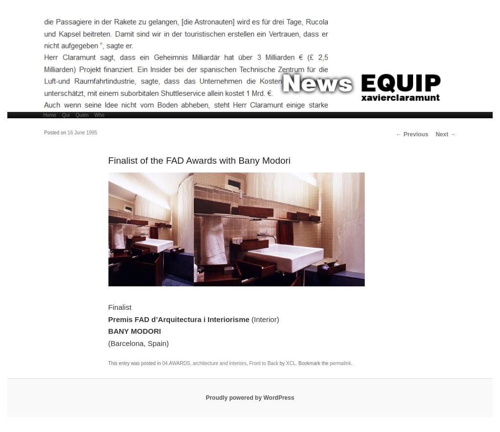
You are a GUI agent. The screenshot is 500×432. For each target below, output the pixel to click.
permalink (340, 363)
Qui (66, 115)
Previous (412, 134)
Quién (82, 115)
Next (446, 134)
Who (99, 115)
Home (49, 115)
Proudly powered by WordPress (250, 397)
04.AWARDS (176, 363)
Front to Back (263, 363)
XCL (290, 363)
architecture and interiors (220, 363)
